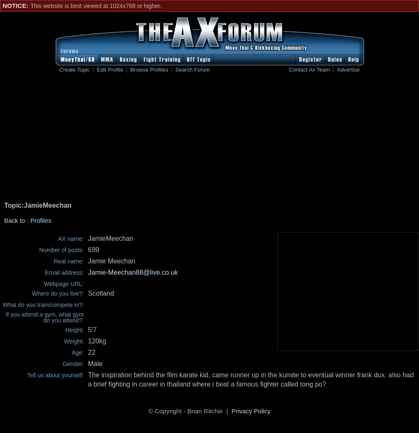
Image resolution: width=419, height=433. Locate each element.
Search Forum (192, 70)
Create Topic (74, 70)
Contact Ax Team (309, 70)
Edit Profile (110, 70)
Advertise (348, 70)
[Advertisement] (209, 138)
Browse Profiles (149, 70)
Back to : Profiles (28, 220)
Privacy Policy (251, 411)
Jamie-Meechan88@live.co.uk (133, 272)
